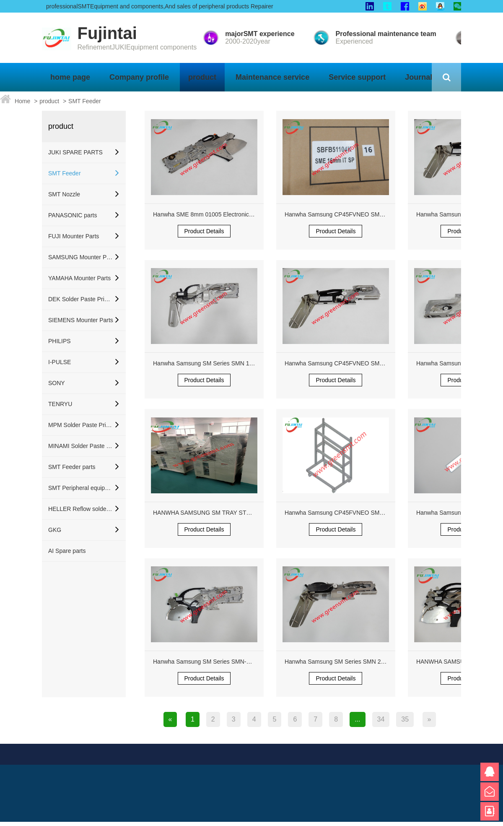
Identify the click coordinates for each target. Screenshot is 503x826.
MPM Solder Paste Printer (80, 425)
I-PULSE (59, 362)
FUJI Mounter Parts (73, 236)
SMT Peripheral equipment (80, 488)
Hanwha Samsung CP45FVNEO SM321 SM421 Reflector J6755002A (375, 214)
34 (381, 719)
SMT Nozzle (64, 194)
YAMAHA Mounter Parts (79, 278)
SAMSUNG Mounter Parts (80, 257)
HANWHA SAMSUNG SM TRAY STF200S (208, 512)
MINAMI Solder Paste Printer (80, 446)
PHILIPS (59, 341)
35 (405, 719)
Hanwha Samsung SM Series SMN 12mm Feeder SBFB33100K (236, 363)
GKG (54, 529)
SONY (56, 383)
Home (22, 101)
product (49, 101)
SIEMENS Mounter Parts (80, 320)
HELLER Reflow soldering (80, 509)
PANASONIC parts (72, 215)
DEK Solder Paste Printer (80, 299)
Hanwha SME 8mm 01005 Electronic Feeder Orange (221, 214)
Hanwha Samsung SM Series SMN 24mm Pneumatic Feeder (364, 661)
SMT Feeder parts (72, 467)
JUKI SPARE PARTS (75, 152)
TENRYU (60, 404)
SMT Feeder (84, 101)
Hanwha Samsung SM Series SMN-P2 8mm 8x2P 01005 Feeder (237, 661)
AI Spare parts (67, 550)
